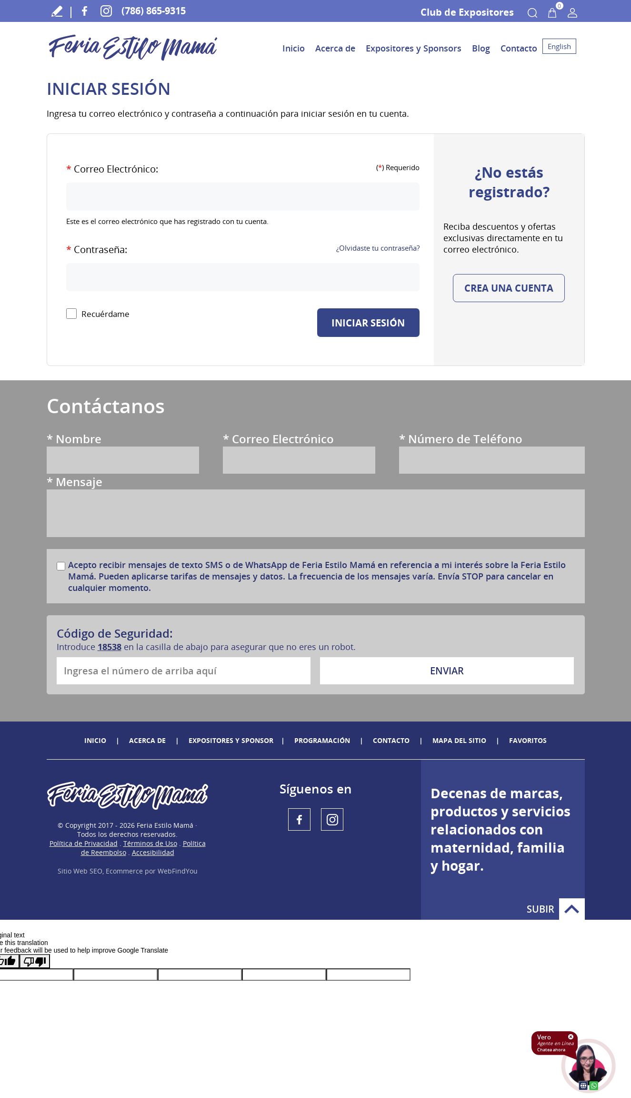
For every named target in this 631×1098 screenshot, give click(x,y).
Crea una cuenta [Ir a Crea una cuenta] (508, 288)
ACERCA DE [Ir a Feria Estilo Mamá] (147, 740)
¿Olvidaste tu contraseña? (378, 248)
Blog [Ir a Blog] (481, 48)
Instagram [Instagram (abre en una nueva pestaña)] (106, 10)
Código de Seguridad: (115, 633)
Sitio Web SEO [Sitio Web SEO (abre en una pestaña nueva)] (80, 870)
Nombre (74, 439)
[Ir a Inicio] (133, 61)
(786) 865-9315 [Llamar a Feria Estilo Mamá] (153, 10)
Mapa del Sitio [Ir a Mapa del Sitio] (459, 740)
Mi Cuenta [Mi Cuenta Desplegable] (572, 13)
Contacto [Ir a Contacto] (519, 48)
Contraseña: (96, 249)
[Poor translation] (35, 961)
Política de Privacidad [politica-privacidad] (84, 843)
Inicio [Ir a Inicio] (293, 48)
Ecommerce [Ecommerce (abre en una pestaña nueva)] (124, 870)
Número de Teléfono (460, 439)
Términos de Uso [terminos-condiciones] (150, 843)
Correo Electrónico (278, 439)
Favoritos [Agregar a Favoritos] (528, 740)
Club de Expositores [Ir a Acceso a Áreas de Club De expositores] (467, 12)
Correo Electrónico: (112, 169)
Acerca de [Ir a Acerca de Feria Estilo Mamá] (335, 48)
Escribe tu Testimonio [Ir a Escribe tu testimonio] (57, 10)
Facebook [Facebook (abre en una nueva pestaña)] (84, 10)
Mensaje (74, 481)
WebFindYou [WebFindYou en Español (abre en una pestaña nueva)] (178, 870)
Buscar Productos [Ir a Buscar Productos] (532, 13)
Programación (322, 740)
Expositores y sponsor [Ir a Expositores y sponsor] (231, 740)
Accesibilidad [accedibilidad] (153, 852)
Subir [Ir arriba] (572, 909)
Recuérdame (105, 313)
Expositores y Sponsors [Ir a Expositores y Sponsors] (413, 48)
